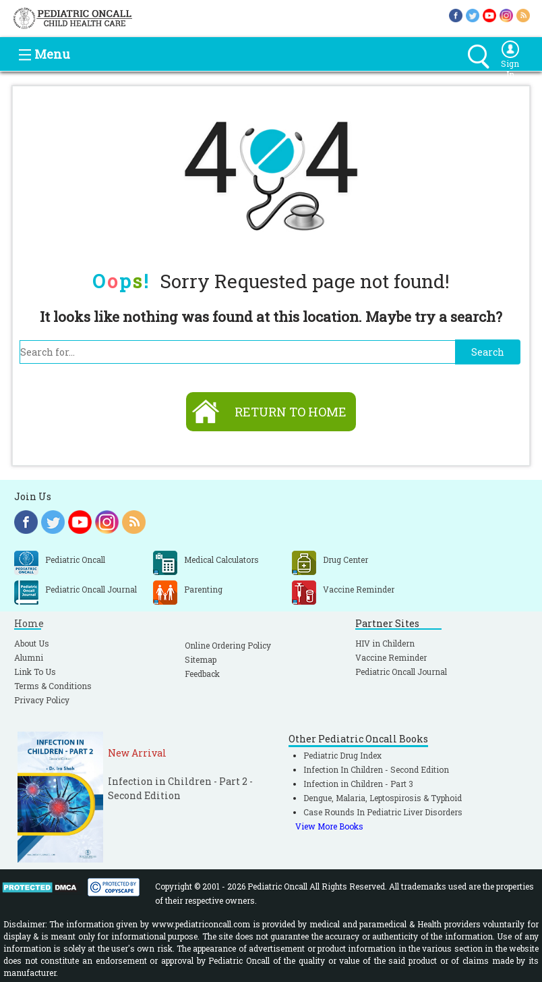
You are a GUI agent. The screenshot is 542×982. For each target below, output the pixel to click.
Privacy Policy (41, 699)
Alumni (28, 657)
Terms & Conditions (53, 685)
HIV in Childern (385, 643)
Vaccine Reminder (391, 657)
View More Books (329, 826)
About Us (31, 643)
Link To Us (35, 671)
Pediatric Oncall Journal (401, 671)
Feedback (202, 673)
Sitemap (200, 659)
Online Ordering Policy (228, 645)
